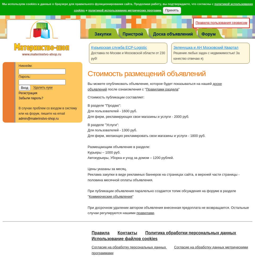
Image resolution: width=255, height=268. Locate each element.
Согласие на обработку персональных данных (129, 247)
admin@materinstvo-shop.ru (39, 118)
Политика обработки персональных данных (190, 233)
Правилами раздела (162, 89)
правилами (145, 213)
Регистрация (28, 93)
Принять (172, 10)
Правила (100, 233)
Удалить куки (43, 87)
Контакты (127, 233)
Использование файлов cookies (125, 238)
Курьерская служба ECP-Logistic (119, 47)
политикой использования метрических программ (124, 10)
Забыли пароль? (31, 98)
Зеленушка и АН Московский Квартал (205, 47)
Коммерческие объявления (110, 196)
